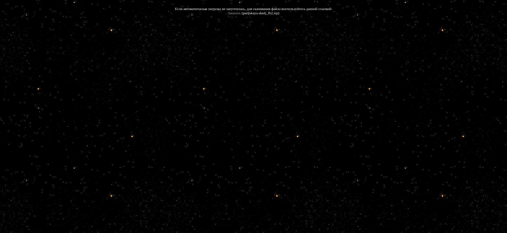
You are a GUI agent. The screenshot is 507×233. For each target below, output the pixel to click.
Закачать (234, 13)
